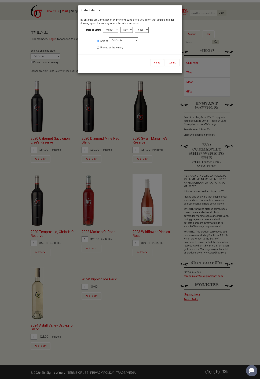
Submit (172, 62)
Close (157, 62)
